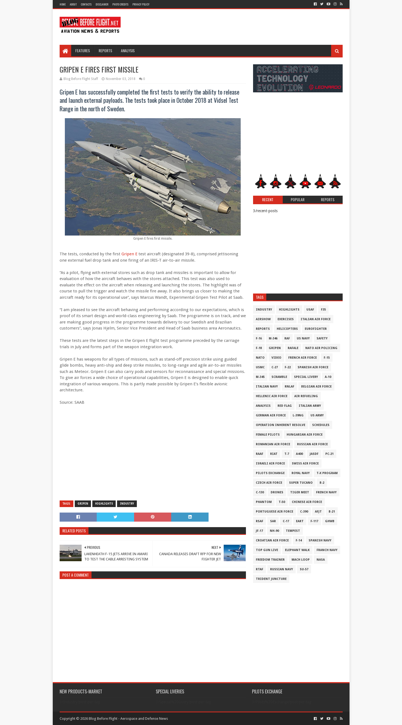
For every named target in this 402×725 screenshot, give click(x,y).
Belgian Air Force (316, 386)
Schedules (320, 425)
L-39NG (298, 415)
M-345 (260, 377)
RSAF (259, 521)
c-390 (304, 511)
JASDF (314, 454)
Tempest (293, 531)
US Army (317, 415)
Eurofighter (316, 329)
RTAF (259, 569)
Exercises (286, 319)
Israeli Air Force (270, 463)
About (73, 4)
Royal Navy (301, 473)
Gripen (82, 503)
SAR (273, 521)
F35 (323, 309)
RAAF (259, 454)
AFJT (318, 511)
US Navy (303, 338)
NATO (260, 357)
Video (276, 357)
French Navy (326, 492)
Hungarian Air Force (305, 434)
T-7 (286, 454)
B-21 (332, 511)
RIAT (274, 454)
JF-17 (259, 531)
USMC (260, 367)
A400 (299, 454)
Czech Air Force (269, 483)
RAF (287, 338)
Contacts (86, 4)
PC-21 (329, 454)
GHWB (329, 521)
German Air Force (271, 415)
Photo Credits (120, 4)
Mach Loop (301, 559)
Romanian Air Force (273, 444)
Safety (322, 338)
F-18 (259, 348)
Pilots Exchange (270, 473)
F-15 (327, 357)
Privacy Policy (140, 4)
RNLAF (289, 386)
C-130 (260, 492)
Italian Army (310, 406)
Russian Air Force (312, 444)
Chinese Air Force (307, 502)
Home (63, 4)
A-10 (328, 377)
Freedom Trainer (270, 559)
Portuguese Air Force (274, 511)
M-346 (273, 338)
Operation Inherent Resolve (280, 425)
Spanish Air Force (313, 367)
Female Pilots (268, 434)
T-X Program (327, 473)
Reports (105, 50)
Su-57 (304, 569)
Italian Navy (267, 386)
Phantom (264, 502)
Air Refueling (306, 396)
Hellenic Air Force (271, 396)
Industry (127, 503)
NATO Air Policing (321, 348)
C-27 (274, 367)
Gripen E (129, 253)
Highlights (104, 503)
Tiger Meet (299, 492)
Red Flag (285, 406)
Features (82, 50)
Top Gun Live (267, 550)
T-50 (282, 502)
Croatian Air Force (272, 540)
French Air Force (302, 357)
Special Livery (306, 377)
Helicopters (287, 329)
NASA (321, 559)
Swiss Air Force (305, 463)
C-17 (286, 521)
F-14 (299, 540)
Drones (277, 492)
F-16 (259, 338)
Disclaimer (102, 4)
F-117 (314, 521)
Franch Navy (327, 550)
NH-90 (274, 531)
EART (300, 521)
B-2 (322, 483)
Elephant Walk (297, 550)
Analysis (128, 50)
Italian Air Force (316, 319)
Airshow (263, 319)
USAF (310, 309)
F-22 (288, 367)
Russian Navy (281, 569)
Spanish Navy (320, 540)
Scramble (279, 377)
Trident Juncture (271, 579)
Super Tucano (301, 483)
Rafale (293, 348)
